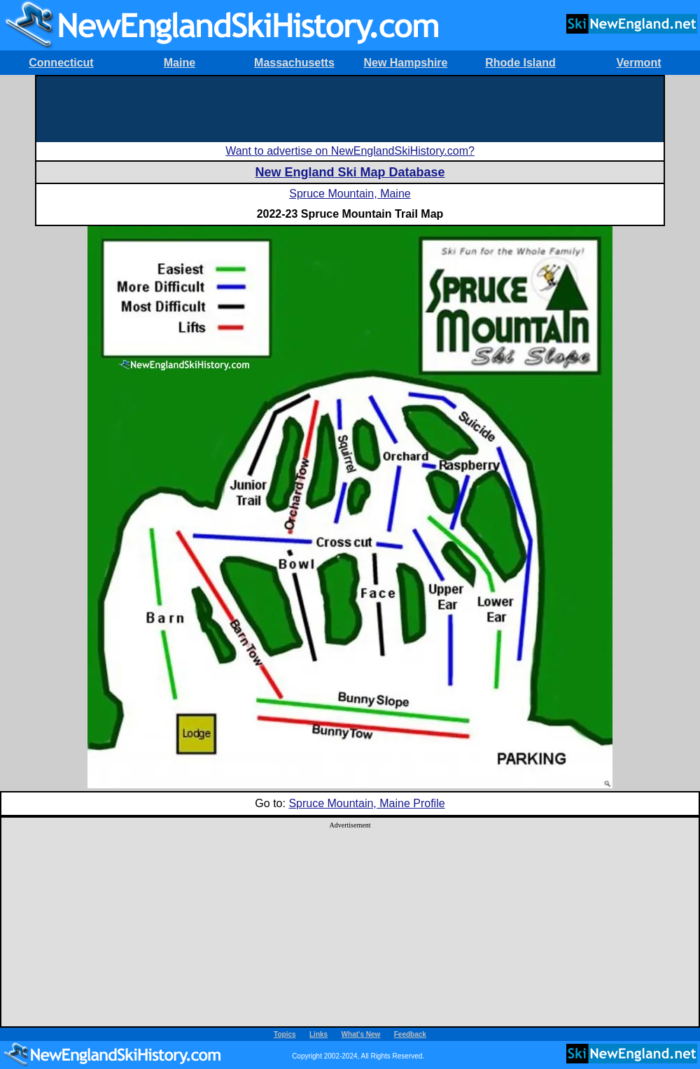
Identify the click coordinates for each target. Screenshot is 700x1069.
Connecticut (61, 63)
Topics (284, 1034)
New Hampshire (405, 63)
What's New (361, 1034)
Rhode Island (520, 63)
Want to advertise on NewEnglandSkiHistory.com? (350, 151)
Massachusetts (294, 63)
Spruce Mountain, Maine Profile (366, 803)
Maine (179, 63)
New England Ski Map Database (349, 172)
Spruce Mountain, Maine (349, 194)
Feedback (410, 1034)
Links (318, 1034)
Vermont (638, 63)
